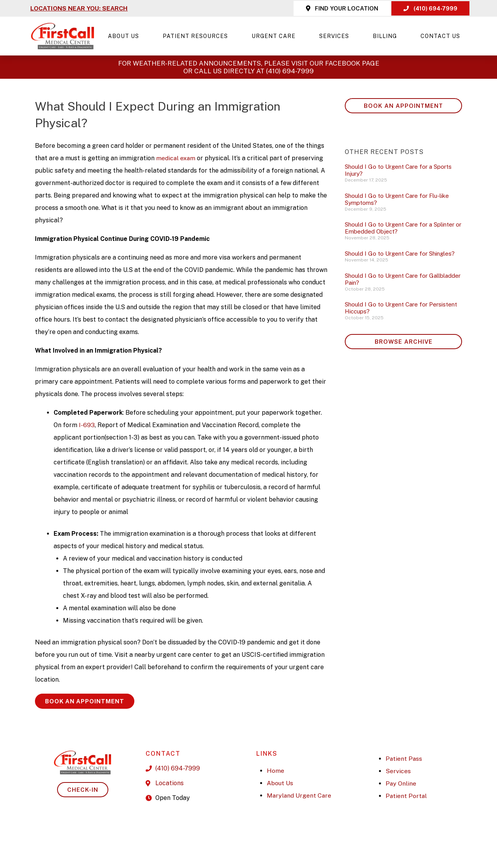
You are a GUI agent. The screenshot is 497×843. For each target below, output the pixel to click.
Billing (387, 36)
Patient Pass (404, 758)
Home (275, 770)
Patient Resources (197, 36)
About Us (125, 36)
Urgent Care (275, 36)
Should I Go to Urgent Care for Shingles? (400, 253)
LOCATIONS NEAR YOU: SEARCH (79, 8)
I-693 (87, 425)
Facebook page (352, 63)
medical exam (177, 158)
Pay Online (401, 783)
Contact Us (440, 36)
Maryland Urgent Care (299, 795)
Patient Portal (406, 796)
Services (336, 36)
